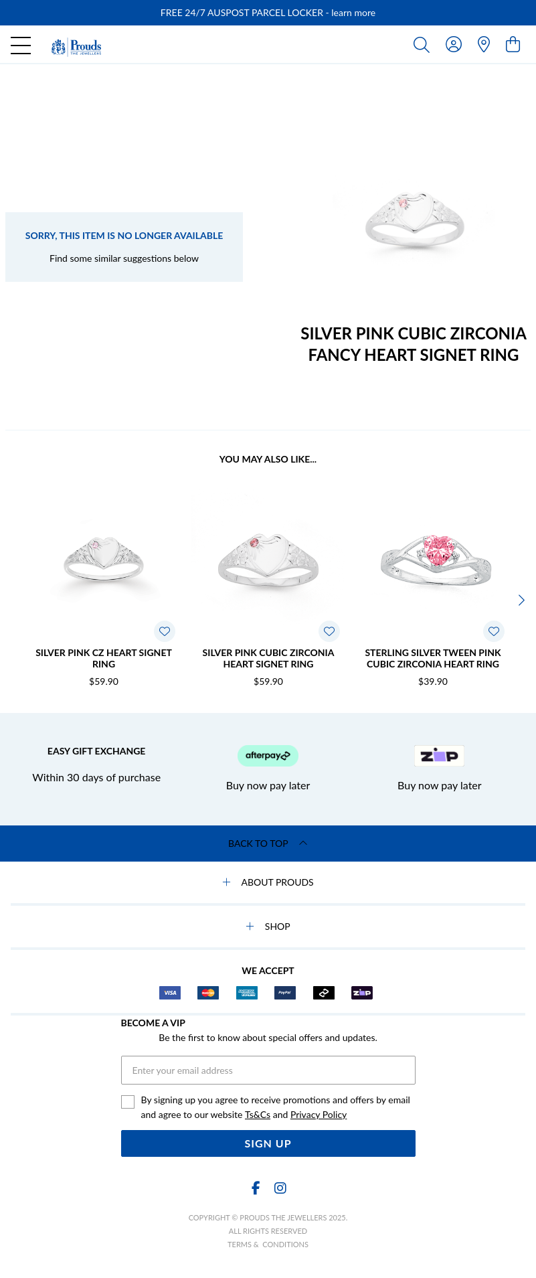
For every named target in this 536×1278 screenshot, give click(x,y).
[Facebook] (256, 1188)
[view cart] (513, 44)
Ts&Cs (257, 1114)
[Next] (520, 600)
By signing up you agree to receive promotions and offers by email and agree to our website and (275, 1108)
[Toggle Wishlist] (164, 631)
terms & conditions (268, 1244)
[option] (268, 12)
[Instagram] (279, 1188)
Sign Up (267, 1143)
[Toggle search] (424, 44)
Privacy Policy (318, 1114)
